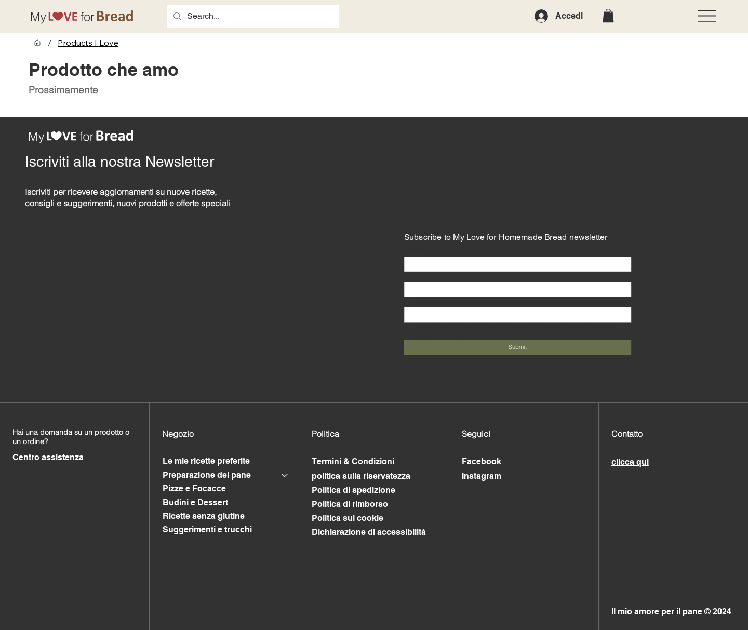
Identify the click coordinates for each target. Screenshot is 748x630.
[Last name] (515, 289)
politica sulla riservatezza (361, 476)
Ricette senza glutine (204, 516)
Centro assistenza (48, 457)
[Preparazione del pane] (285, 475)
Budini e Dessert (195, 502)
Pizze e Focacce (194, 488)
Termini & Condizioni (353, 461)
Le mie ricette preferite (206, 461)
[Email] (515, 314)
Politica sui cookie (347, 518)
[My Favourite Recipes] (37, 42)
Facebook (481, 461)
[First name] (515, 264)
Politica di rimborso (350, 504)
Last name (416, 275)
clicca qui (630, 462)
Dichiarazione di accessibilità (369, 532)
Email (412, 300)
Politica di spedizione (353, 490)
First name (416, 250)
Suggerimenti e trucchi (207, 529)
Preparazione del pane (207, 475)
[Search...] (252, 16)
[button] (608, 15)
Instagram (481, 476)
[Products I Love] (88, 42)
